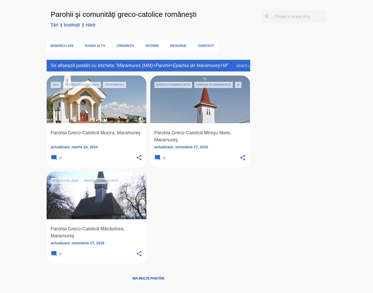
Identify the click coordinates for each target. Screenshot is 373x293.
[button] (139, 158)
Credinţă (125, 46)
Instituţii (72, 25)
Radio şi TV (95, 46)
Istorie (152, 46)
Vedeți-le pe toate (252, 66)
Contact (206, 46)
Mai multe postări (148, 278)
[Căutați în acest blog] (299, 16)
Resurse (178, 46)
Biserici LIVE (62, 46)
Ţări (54, 25)
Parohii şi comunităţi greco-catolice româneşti (124, 14)
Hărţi (90, 25)
